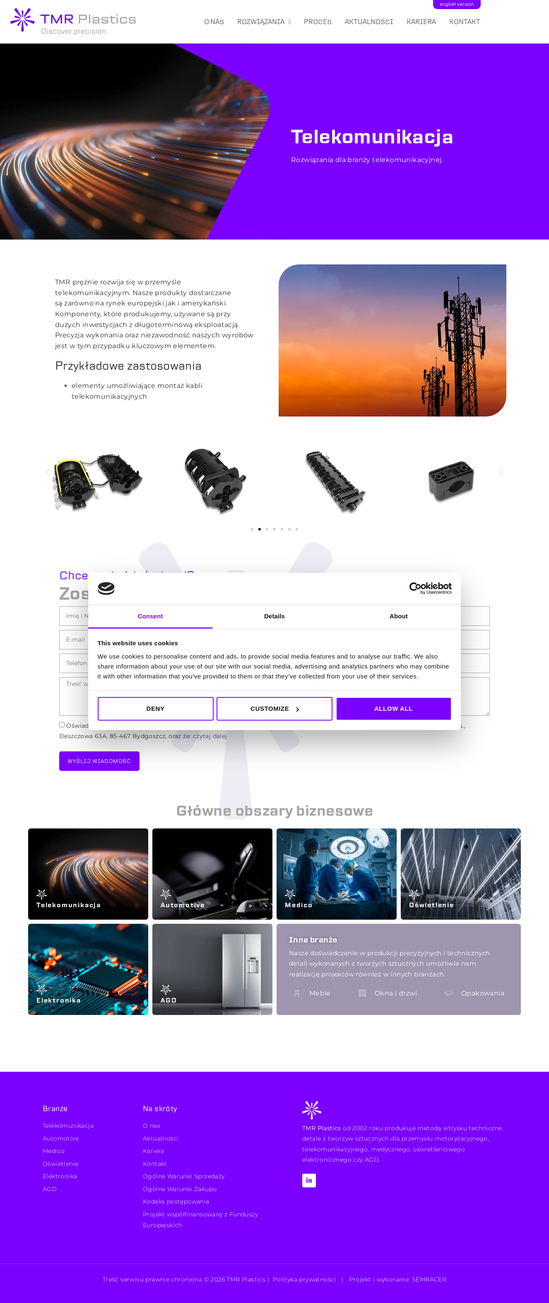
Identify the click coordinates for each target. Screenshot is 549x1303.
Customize (274, 708)
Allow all (393, 708)
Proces (318, 22)
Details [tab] (274, 616)
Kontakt (464, 22)
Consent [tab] (150, 616)
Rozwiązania (264, 22)
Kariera (421, 22)
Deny (155, 708)
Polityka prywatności (304, 1279)
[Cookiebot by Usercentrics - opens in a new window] (415, 588)
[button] (48, 472)
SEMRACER (429, 1279)
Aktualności (369, 22)
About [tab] (399, 616)
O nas (214, 22)
